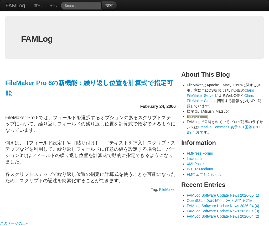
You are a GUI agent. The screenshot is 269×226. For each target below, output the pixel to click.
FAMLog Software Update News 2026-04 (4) (223, 206)
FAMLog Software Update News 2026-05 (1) (223, 195)
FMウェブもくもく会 (204, 174)
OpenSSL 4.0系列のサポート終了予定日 (220, 200)
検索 (109, 5)
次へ (53, 5)
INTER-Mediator (200, 169)
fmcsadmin (196, 158)
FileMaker (167, 189)
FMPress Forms (200, 153)
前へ (38, 5)
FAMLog (15, 5)
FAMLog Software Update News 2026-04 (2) (223, 216)
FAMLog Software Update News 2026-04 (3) (223, 211)
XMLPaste (195, 164)
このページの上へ (14, 223)
